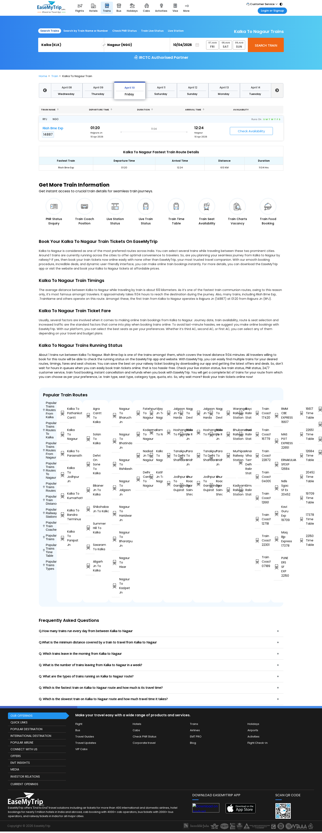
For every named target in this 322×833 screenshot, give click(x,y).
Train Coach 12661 (257, 497)
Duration (145, 109)
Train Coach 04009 (257, 476)
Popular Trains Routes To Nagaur (50, 470)
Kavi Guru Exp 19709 (278, 513)
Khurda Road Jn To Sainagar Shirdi (184, 485)
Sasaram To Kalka (90, 547)
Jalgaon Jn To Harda (171, 413)
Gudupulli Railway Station (243, 434)
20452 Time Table (302, 476)
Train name (50, 109)
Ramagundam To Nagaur (154, 432)
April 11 (161, 87)
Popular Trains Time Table (50, 550)
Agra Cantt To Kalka (90, 415)
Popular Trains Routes (50, 487)
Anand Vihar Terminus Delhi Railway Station (243, 462)
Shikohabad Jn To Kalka (90, 509)
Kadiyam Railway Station (231, 489)
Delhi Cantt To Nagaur (141, 479)
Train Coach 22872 (257, 455)
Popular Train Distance (50, 500)
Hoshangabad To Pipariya (171, 432)
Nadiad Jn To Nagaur (141, 455)
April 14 (255, 87)
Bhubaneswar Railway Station (231, 434)
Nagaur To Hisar (116, 562)
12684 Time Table (302, 455)
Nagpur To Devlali (184, 413)
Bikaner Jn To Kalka (90, 489)
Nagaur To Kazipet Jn (116, 586)
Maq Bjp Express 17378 (278, 539)
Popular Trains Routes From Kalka (50, 410)
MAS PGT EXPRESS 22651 (278, 441)
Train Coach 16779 (257, 434)
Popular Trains (50, 537)
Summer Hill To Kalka (90, 527)
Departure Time (100, 109)
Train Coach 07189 (257, 561)
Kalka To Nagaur (64, 434)
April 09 (98, 87)
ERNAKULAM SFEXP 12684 (278, 464)
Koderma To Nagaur (141, 434)
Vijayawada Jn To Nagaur (154, 413)
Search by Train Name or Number (85, 31)
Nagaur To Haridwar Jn (116, 513)
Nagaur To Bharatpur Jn (116, 539)
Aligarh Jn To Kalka (90, 565)
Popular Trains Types (50, 565)
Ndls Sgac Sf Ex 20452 (278, 487)
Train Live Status (152, 31)
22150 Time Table (302, 540)
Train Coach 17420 (257, 413)
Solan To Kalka (90, 438)
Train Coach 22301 (257, 540)
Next (277, 90)
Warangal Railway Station (231, 413)
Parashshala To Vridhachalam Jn (184, 457)
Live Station (176, 31)
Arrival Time (194, 109)
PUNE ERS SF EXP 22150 (278, 567)
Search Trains (49, 31)
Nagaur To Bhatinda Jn (116, 441)
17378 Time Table (302, 519)
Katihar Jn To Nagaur (154, 476)
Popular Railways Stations (50, 513)
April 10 (129, 88)
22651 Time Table (302, 434)
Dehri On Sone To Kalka (90, 464)
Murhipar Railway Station (231, 455)
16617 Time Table (302, 413)
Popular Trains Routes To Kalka (50, 430)
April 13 (224, 87)
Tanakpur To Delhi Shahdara (171, 455)
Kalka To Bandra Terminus (64, 514)
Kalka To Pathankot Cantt (64, 413)
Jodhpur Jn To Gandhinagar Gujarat (171, 483)
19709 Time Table (302, 497)
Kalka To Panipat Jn (64, 538)
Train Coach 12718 (257, 519)
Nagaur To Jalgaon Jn (116, 487)
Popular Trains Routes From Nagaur (50, 450)
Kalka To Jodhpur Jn (64, 474)
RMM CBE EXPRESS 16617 (278, 415)
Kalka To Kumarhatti (64, 495)
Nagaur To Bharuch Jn (116, 415)
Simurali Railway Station (243, 489)
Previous (45, 90)
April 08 (67, 87)
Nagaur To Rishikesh (116, 464)
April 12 (192, 87)
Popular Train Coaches (50, 526)
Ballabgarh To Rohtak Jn (184, 434)
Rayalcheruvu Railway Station (243, 413)
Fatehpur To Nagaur (141, 413)
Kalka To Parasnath (64, 453)
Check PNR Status (124, 31)
